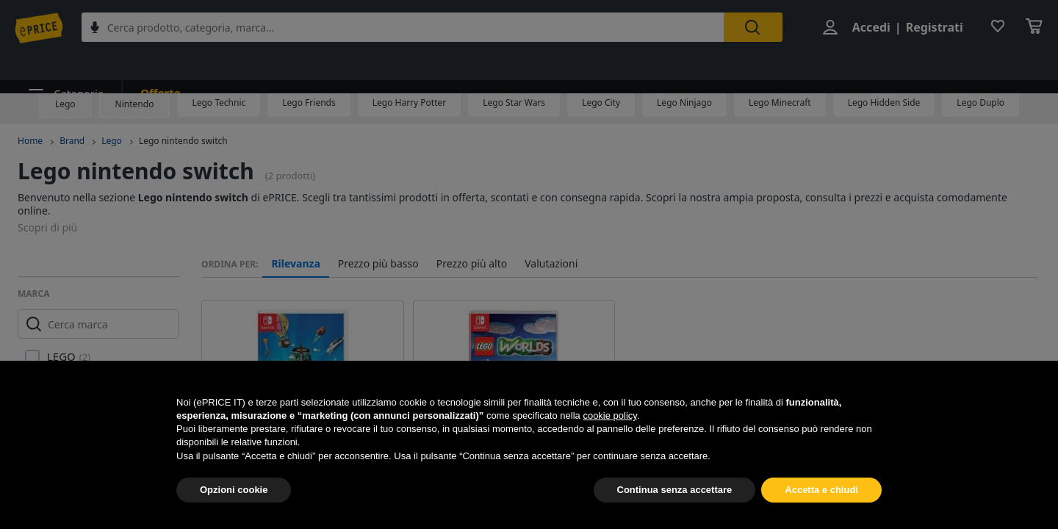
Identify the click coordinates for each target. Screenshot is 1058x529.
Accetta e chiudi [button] (821, 489)
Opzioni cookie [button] (233, 489)
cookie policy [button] (609, 415)
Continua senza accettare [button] (675, 489)
